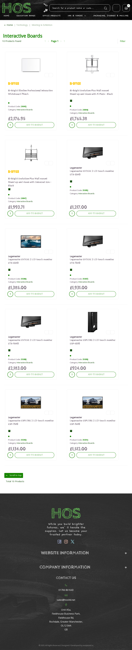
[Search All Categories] (79, 8)
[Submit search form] (105, 7)
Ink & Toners (75, 16)
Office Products (51, 16)
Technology (22, 24)
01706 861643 (66, 590)
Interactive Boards (25, 109)
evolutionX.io (88, 645)
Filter (122, 41)
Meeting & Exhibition (42, 24)
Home (6, 16)
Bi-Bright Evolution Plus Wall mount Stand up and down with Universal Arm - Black (29, 182)
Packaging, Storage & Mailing (110, 16)
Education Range (26, 16)
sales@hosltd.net (66, 599)
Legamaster (76, 167)
